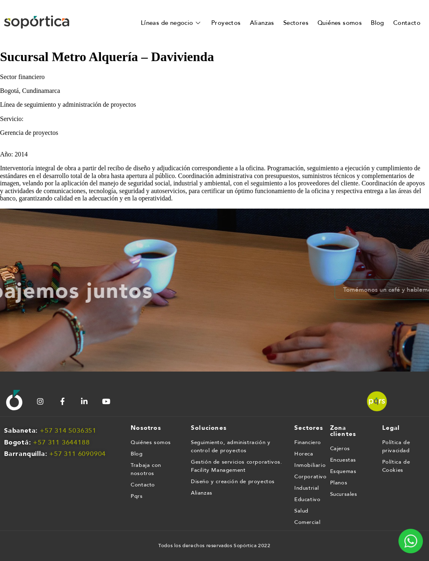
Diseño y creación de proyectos (233, 481)
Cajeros (340, 448)
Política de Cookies (396, 466)
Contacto (406, 22)
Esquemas (343, 471)
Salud (301, 511)
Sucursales (343, 494)
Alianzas (262, 22)
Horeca (303, 454)
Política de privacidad (396, 446)
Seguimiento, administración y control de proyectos (230, 446)
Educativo (307, 499)
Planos (339, 483)
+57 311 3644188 (61, 442)
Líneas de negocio (171, 22)
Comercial (307, 522)
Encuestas (343, 460)
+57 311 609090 (75, 454)
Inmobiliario (308, 465)
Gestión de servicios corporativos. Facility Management (236, 466)
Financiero (307, 442)
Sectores (296, 22)
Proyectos (226, 22)
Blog (377, 22)
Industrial (306, 488)
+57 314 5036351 (68, 431)
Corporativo (308, 476)
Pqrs (136, 496)
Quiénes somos (339, 22)
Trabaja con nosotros (146, 469)
